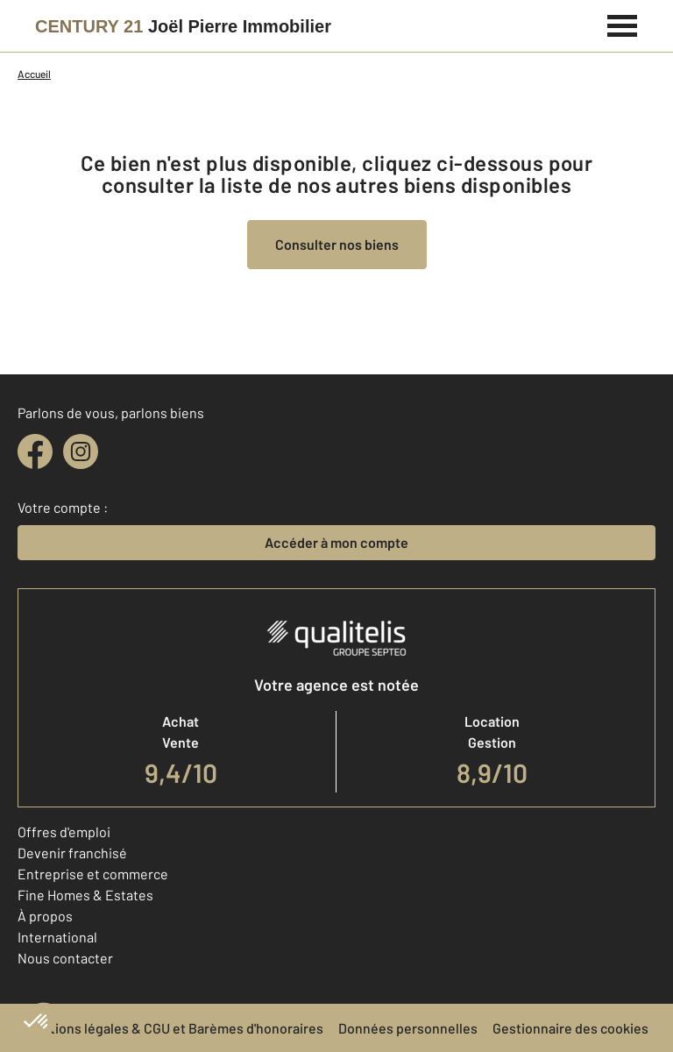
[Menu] (622, 24)
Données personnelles (408, 1028)
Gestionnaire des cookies (570, 1028)
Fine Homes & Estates (85, 894)
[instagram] (80, 451)
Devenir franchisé (72, 852)
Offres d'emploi (64, 831)
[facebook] (35, 451)
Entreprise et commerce (93, 873)
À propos (45, 915)
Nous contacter (65, 957)
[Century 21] (183, 26)
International (57, 936)
